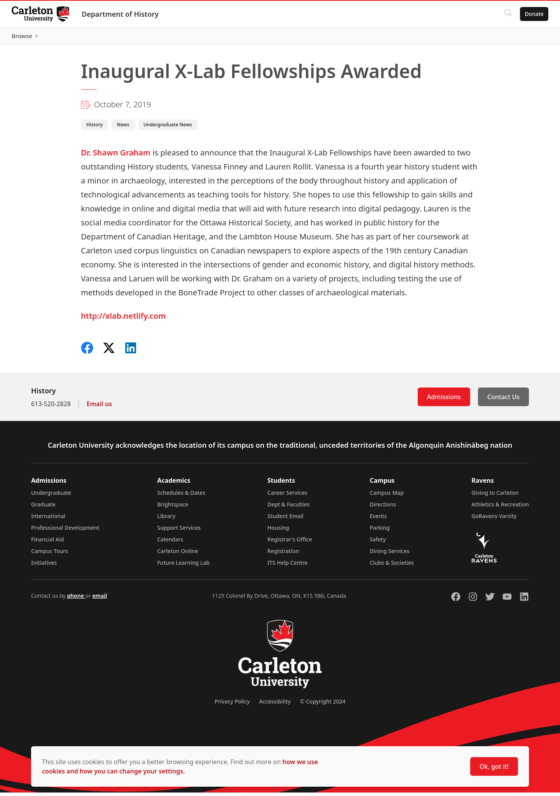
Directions (383, 507)
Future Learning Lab (183, 566)
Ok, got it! (494, 766)
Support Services (179, 531)
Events (378, 519)
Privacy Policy (232, 705)
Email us (99, 407)
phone (76, 599)
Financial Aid (47, 542)
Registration (283, 554)
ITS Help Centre (288, 566)
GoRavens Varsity (494, 519)
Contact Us (503, 400)
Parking (380, 531)
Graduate (43, 507)
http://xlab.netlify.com (123, 319)
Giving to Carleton (495, 496)
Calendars (170, 542)
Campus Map (387, 496)
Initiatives (44, 566)
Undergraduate (51, 496)
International (48, 519)
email (99, 599)
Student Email (286, 519)
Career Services (288, 496)
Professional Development (65, 531)
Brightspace (172, 507)
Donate (533, 13)
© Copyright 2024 (322, 705)
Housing (278, 531)
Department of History (120, 14)
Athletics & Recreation (500, 507)
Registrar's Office (290, 542)
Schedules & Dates (181, 496)
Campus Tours (49, 554)
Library (166, 519)
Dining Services (390, 554)
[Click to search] (507, 14)
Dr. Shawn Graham (115, 156)
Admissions (444, 400)
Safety (378, 542)
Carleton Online (177, 554)
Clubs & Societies (392, 566)
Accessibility (274, 705)
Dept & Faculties (289, 507)
